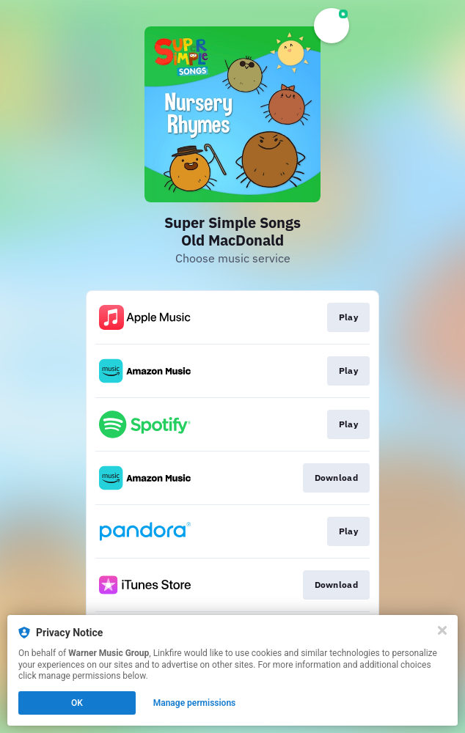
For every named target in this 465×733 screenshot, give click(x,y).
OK (77, 703)
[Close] (442, 630)
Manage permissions (194, 703)
